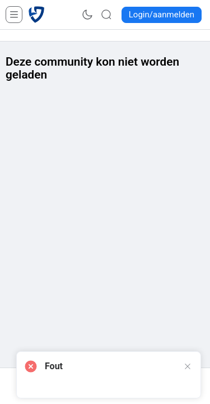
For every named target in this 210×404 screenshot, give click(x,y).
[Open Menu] (14, 14)
